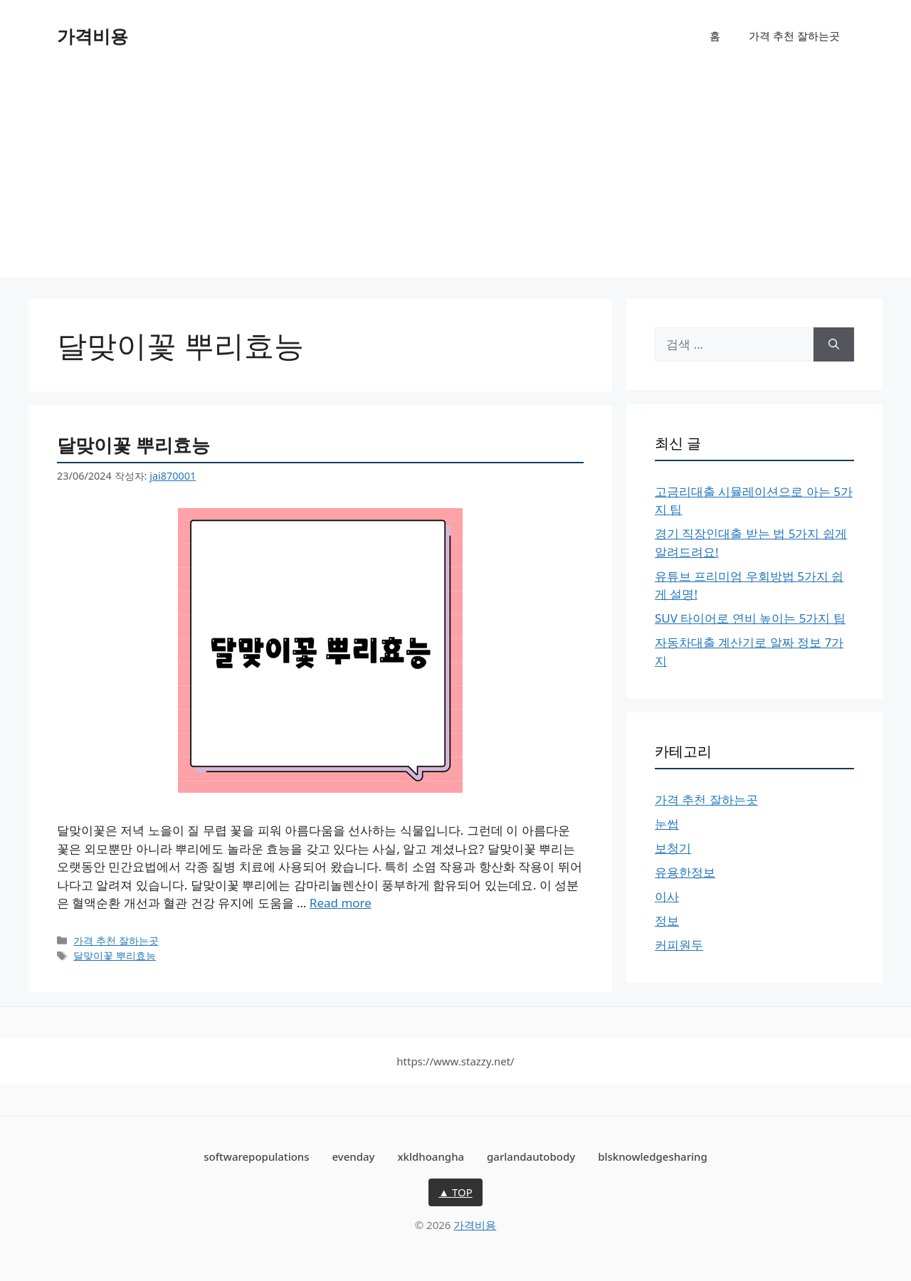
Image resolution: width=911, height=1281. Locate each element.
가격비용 (92, 35)
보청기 (673, 848)
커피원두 (679, 945)
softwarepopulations (256, 1156)
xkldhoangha (430, 1156)
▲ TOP (455, 1192)
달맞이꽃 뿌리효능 (133, 445)
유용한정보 (685, 872)
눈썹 (667, 824)
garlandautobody (531, 1156)
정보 (667, 920)
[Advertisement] (455, 178)
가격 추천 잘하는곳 (794, 35)
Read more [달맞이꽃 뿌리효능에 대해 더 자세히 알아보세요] (341, 903)
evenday (353, 1156)
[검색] (833, 344)
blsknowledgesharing (652, 1156)
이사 (667, 896)
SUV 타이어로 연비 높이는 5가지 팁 (750, 618)
